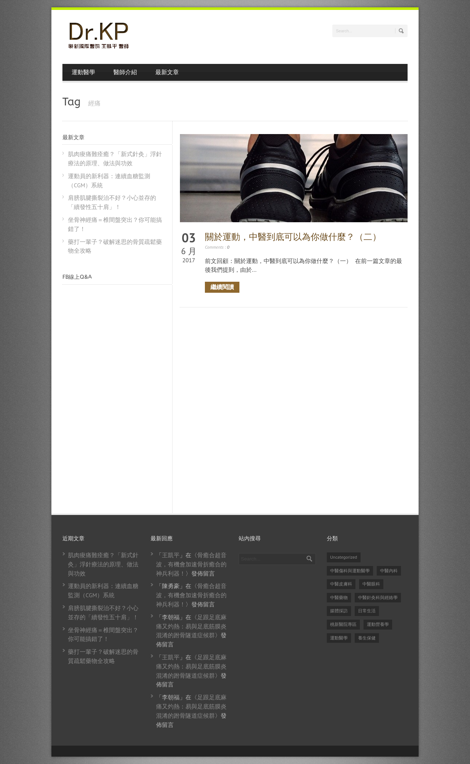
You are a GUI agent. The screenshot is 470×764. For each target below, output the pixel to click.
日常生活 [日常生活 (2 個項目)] (367, 610)
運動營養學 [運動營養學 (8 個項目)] (378, 624)
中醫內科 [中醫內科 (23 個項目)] (389, 570)
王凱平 (171, 555)
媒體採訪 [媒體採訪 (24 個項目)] (339, 610)
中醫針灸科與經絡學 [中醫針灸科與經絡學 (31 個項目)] (378, 597)
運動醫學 (83, 72)
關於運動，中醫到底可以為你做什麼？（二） (293, 237)
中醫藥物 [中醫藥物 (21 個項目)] (339, 597)
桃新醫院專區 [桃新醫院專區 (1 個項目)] (343, 624)
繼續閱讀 (222, 287)
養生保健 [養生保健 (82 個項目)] (367, 638)
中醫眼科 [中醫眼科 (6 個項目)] (371, 584)
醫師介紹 (125, 72)
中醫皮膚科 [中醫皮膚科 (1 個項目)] (341, 584)
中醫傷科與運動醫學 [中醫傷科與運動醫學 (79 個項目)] (350, 570)
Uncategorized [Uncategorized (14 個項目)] (343, 557)
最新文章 (167, 72)
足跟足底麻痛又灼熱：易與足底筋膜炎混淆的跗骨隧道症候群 (191, 626)
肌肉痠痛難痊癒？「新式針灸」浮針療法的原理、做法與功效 (103, 564)
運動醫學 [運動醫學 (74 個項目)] (339, 638)
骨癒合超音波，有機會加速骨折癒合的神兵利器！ (191, 564)
